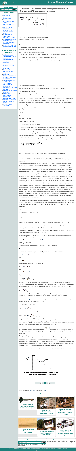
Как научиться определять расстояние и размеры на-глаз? (10, 87)
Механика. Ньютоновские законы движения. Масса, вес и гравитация (9, 76)
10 (51, 383)
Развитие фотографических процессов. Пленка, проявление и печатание (9, 65)
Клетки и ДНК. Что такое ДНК (8, 104)
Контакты (70, 2)
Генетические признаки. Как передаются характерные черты (9, 96)
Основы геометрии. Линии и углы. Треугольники (9, 82)
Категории (61, 2)
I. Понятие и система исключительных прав (9, 45)
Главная (52, 2)
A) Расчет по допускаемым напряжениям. (7, 17)
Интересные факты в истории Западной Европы (9, 101)
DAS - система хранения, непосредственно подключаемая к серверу (8, 30)
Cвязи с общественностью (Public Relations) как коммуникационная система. (9, 23)
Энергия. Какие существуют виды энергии (8, 71)
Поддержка (65, 448)
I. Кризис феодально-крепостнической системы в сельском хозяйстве (9, 41)
